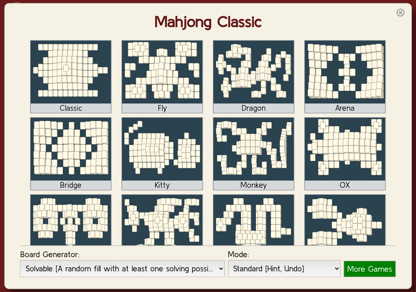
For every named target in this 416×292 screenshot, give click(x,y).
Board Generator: (50, 254)
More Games (369, 268)
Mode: (238, 254)
